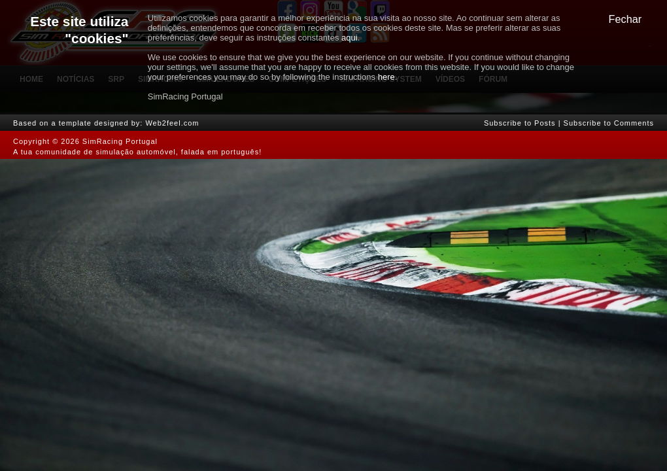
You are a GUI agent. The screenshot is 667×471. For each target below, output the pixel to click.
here (386, 77)
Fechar (625, 19)
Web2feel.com (172, 123)
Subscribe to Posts (520, 123)
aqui (349, 38)
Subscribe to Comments (609, 123)
